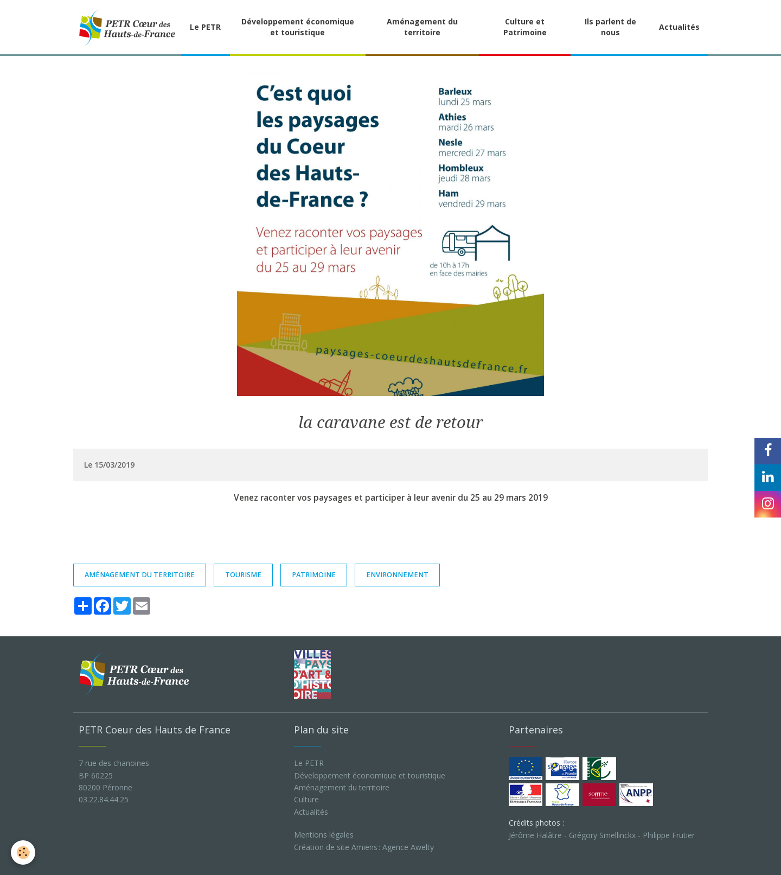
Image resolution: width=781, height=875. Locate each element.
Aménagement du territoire (422, 26)
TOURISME (243, 574)
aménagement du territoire (140, 574)
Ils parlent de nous (610, 26)
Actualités (679, 27)
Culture (306, 799)
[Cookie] (23, 852)
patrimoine (314, 574)
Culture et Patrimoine (525, 26)
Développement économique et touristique (297, 26)
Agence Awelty (408, 847)
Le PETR (205, 27)
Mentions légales (324, 834)
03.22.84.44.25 (104, 799)
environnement (397, 574)
